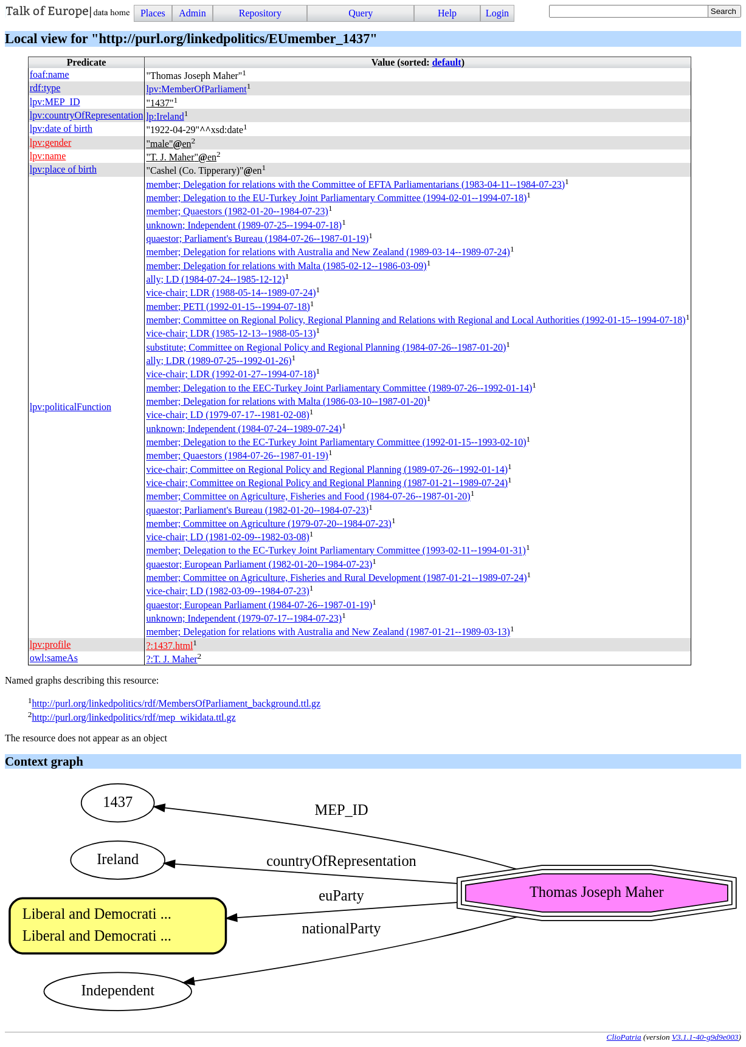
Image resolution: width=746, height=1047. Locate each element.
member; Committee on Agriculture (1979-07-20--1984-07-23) (268, 523)
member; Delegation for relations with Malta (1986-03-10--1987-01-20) (286, 401)
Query (360, 13)
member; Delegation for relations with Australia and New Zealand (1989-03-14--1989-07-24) (327, 252)
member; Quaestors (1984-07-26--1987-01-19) (237, 456)
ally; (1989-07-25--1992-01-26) (218, 360)
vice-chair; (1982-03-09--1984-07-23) (227, 591)
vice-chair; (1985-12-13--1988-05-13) (231, 334)
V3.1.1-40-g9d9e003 (705, 1037)
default (446, 62)
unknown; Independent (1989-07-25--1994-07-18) (244, 225)
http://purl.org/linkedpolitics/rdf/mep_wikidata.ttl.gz (133, 717)
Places (152, 13)
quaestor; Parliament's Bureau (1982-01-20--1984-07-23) (257, 510)
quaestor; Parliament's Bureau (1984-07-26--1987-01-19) (257, 238)
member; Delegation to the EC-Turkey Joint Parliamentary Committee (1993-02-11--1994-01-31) (335, 551)
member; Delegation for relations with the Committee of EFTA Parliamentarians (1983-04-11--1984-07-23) (355, 184)
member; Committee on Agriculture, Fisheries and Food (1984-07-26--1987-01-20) (308, 497)
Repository (260, 13)
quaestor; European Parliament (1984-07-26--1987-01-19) (259, 605)
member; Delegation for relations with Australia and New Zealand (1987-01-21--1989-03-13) (327, 632)
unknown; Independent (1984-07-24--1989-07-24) (244, 429)
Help (447, 13)
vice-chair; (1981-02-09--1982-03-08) (227, 537)
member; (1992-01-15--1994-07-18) (227, 306)
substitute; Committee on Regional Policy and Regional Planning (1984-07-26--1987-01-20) (326, 347)
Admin (192, 13)
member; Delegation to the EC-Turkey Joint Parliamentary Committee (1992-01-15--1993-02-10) (336, 442)
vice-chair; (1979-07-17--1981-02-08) (227, 415)
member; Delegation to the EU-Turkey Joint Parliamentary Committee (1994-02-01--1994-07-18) (336, 198)
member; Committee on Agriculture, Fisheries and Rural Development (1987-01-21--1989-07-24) (336, 577)
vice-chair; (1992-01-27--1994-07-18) (231, 374)
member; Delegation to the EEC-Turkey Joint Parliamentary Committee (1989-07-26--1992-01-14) (339, 388)
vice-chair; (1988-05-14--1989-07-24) (231, 293)
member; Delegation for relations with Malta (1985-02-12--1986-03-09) (286, 266)
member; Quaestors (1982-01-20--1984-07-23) (237, 212)
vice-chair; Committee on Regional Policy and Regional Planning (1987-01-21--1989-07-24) (327, 483)
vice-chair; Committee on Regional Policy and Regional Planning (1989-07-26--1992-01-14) (327, 469)
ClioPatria (624, 1037)
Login (497, 13)
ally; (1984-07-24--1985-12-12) (215, 279)
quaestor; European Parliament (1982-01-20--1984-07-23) (259, 564)
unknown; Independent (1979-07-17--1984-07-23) (244, 618)
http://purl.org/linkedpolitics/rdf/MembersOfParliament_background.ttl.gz (176, 704)
